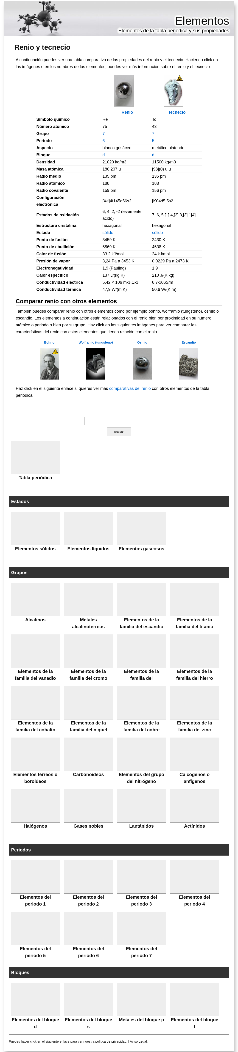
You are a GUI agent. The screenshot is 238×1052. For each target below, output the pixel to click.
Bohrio (49, 342)
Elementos (202, 20)
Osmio (142, 342)
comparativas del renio (130, 388)
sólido (108, 232)
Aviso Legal (138, 1041)
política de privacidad (110, 1041)
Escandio (189, 342)
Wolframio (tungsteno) (96, 342)
